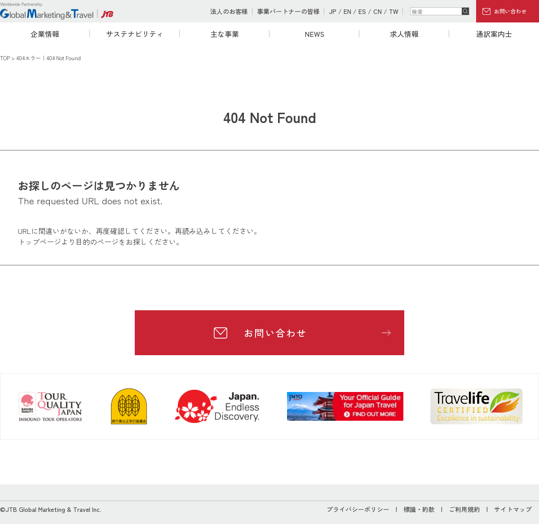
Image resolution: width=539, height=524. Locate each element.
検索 (465, 11)
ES (362, 11)
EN (347, 11)
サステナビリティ (134, 33)
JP (332, 11)
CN (377, 11)
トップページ (39, 241)
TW (393, 11)
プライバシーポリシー (358, 509)
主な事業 (224, 33)
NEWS (314, 33)
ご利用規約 (464, 509)
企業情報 (45, 33)
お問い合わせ (510, 11)
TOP (5, 58)
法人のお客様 (229, 11)
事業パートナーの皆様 (288, 11)
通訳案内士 (494, 33)
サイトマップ (513, 509)
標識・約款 (419, 509)
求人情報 (404, 33)
